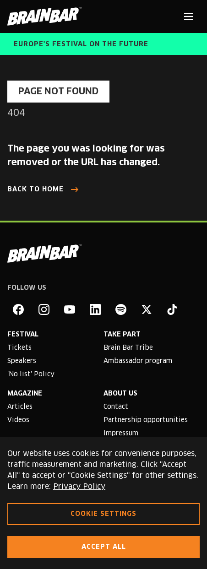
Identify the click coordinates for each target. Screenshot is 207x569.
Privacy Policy (79, 486)
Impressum (121, 433)
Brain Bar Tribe (128, 348)
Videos (18, 420)
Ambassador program (138, 361)
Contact (116, 407)
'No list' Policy (30, 374)
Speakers (21, 361)
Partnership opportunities (146, 420)
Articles (20, 407)
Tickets (19, 348)
